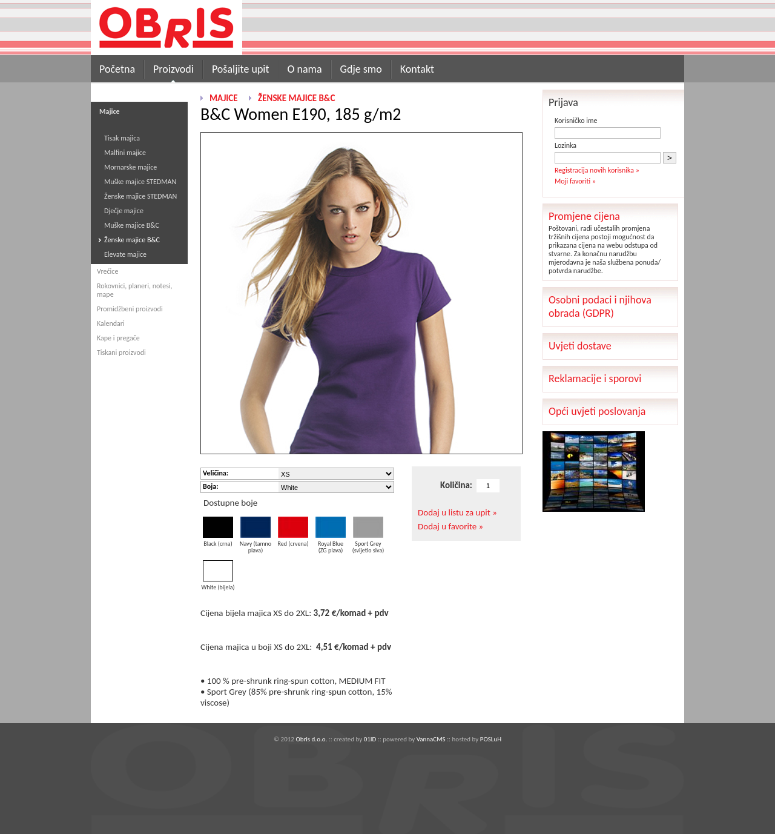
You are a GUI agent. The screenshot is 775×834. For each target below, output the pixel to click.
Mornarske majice (130, 167)
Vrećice (107, 271)
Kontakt (417, 69)
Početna (117, 69)
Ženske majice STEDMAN (140, 196)
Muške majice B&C (131, 225)
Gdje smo (361, 69)
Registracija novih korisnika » (597, 170)
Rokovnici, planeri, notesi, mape (135, 290)
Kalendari (111, 323)
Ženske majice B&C (132, 240)
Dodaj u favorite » (450, 526)
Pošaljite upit (240, 69)
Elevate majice (125, 254)
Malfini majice (125, 152)
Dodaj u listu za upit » (457, 512)
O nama (305, 69)
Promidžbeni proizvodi (130, 309)
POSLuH (490, 739)
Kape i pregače (118, 338)
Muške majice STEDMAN (140, 181)
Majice (223, 98)
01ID (370, 739)
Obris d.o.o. (311, 739)
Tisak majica (122, 138)
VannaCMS (431, 739)
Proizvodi (173, 69)
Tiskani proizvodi (121, 352)
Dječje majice (123, 211)
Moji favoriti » (575, 181)
